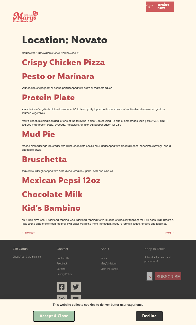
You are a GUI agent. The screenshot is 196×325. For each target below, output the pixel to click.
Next (170, 232)
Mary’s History (108, 263)
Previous (28, 232)
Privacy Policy (64, 274)
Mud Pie (38, 135)
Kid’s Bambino (51, 209)
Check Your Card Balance (27, 256)
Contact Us (63, 258)
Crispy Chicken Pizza (63, 63)
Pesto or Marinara (58, 77)
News (104, 258)
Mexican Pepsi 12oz (61, 181)
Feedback (62, 263)
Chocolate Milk (52, 195)
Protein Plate (48, 98)
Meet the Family (109, 268)
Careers (61, 268)
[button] (160, 7)
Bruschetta (44, 160)
